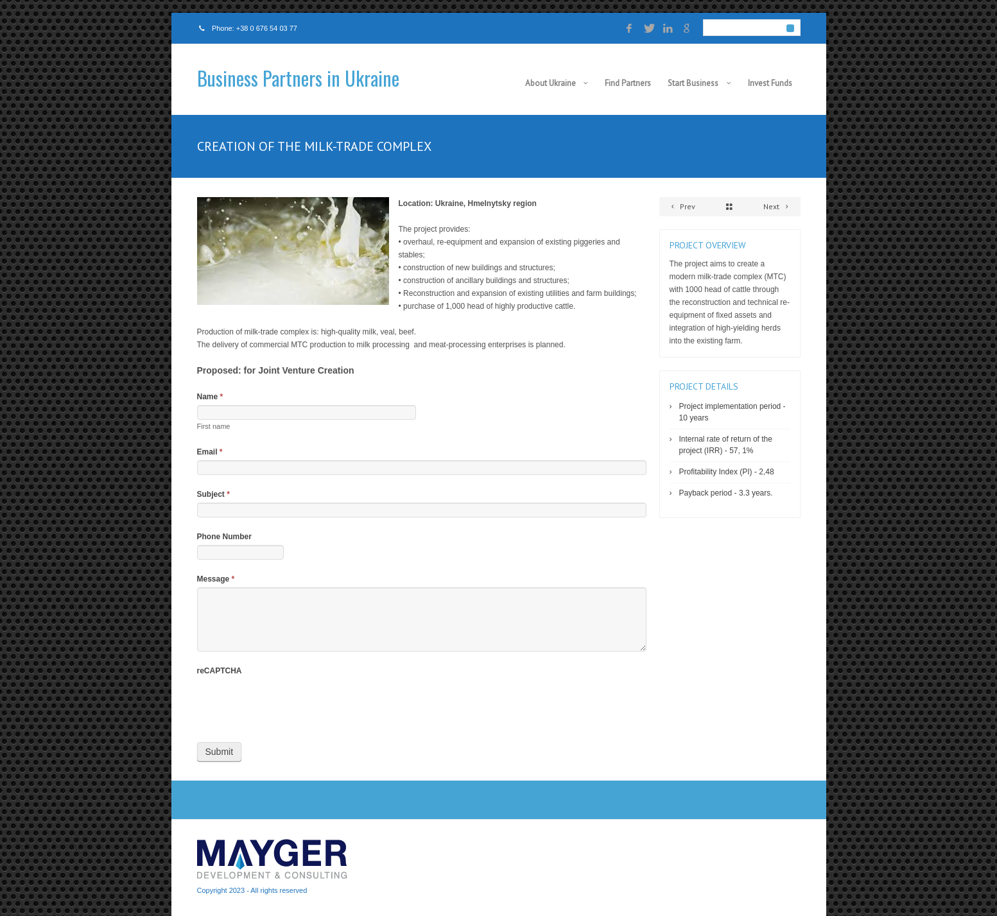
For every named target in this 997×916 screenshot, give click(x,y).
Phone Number (224, 536)
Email (210, 451)
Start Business (693, 83)
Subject (213, 494)
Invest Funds (770, 83)
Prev (682, 206)
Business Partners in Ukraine (298, 78)
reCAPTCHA (219, 670)
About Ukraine (550, 83)
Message (216, 579)
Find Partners (628, 83)
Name (210, 396)
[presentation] (294, 704)
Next (777, 206)
